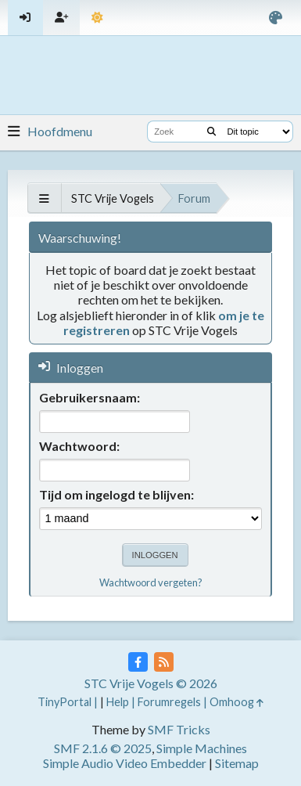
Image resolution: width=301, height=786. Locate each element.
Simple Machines (201, 748)
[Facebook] (138, 662)
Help (117, 701)
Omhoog (236, 701)
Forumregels (169, 701)
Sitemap (237, 762)
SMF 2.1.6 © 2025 (103, 748)
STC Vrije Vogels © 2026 (150, 683)
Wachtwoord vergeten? (150, 582)
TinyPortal (64, 701)
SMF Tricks (179, 729)
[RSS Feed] (164, 662)
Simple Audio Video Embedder (124, 762)
